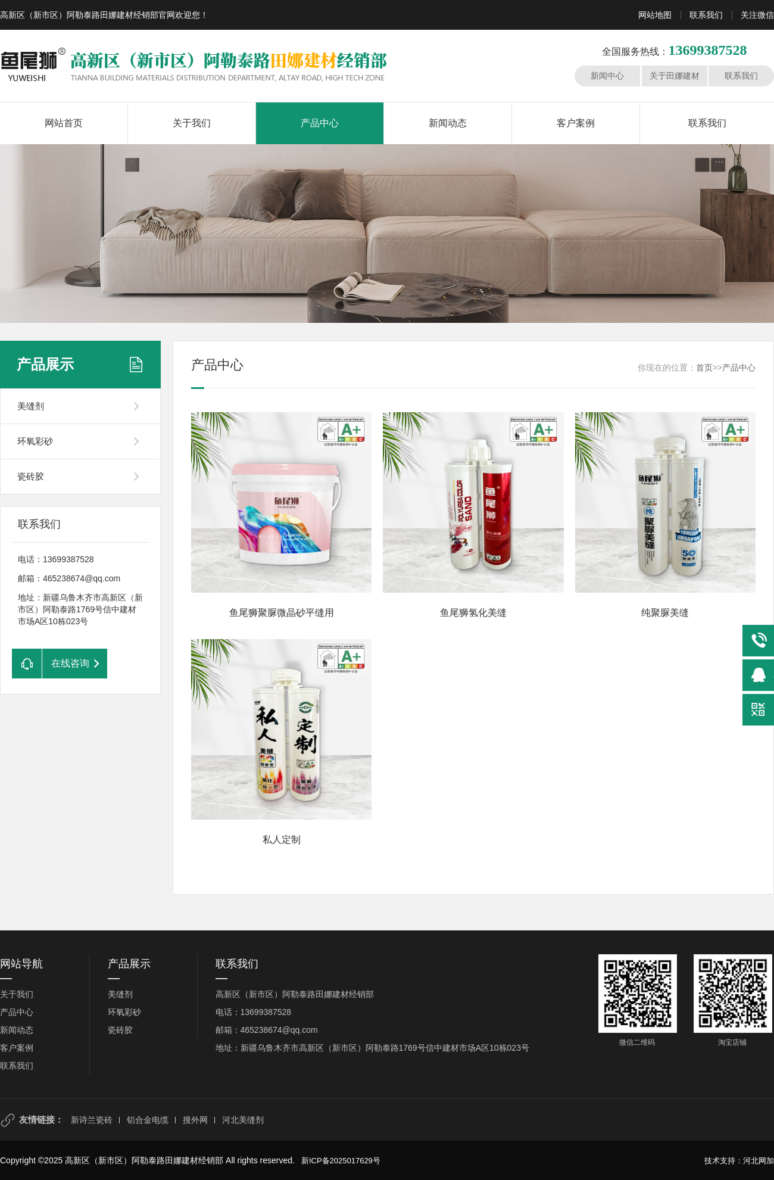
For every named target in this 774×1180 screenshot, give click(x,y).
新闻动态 (448, 123)
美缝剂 (30, 406)
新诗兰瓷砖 (92, 1120)
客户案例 (576, 123)
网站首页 (64, 123)
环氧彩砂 (35, 441)
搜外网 (195, 1120)
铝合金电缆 (147, 1120)
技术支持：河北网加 (739, 1160)
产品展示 (45, 364)
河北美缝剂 (243, 1120)
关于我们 (192, 123)
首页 (704, 367)
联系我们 (706, 15)
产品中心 (320, 123)
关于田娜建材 (675, 75)
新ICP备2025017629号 (340, 1160)
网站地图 (655, 15)
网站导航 (21, 964)
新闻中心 (607, 75)
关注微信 (757, 15)
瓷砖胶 (30, 476)
